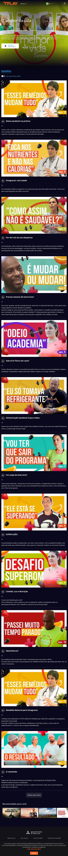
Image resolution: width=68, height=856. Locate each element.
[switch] (3, 76)
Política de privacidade (34, 849)
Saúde (10, 26)
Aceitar (34, 853)
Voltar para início (34, 795)
